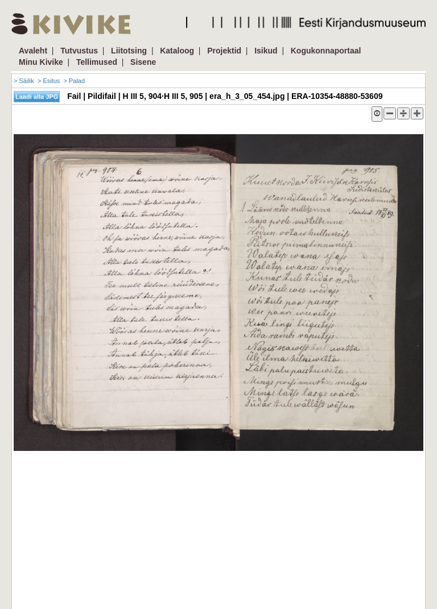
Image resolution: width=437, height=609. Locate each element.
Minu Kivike (41, 62)
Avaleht (33, 50)
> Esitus (49, 80)
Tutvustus (79, 50)
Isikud (265, 50)
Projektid (224, 50)
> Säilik (24, 80)
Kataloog (177, 50)
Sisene (143, 62)
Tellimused (96, 62)
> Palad (74, 80)
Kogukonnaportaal (326, 50)
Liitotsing (129, 50)
